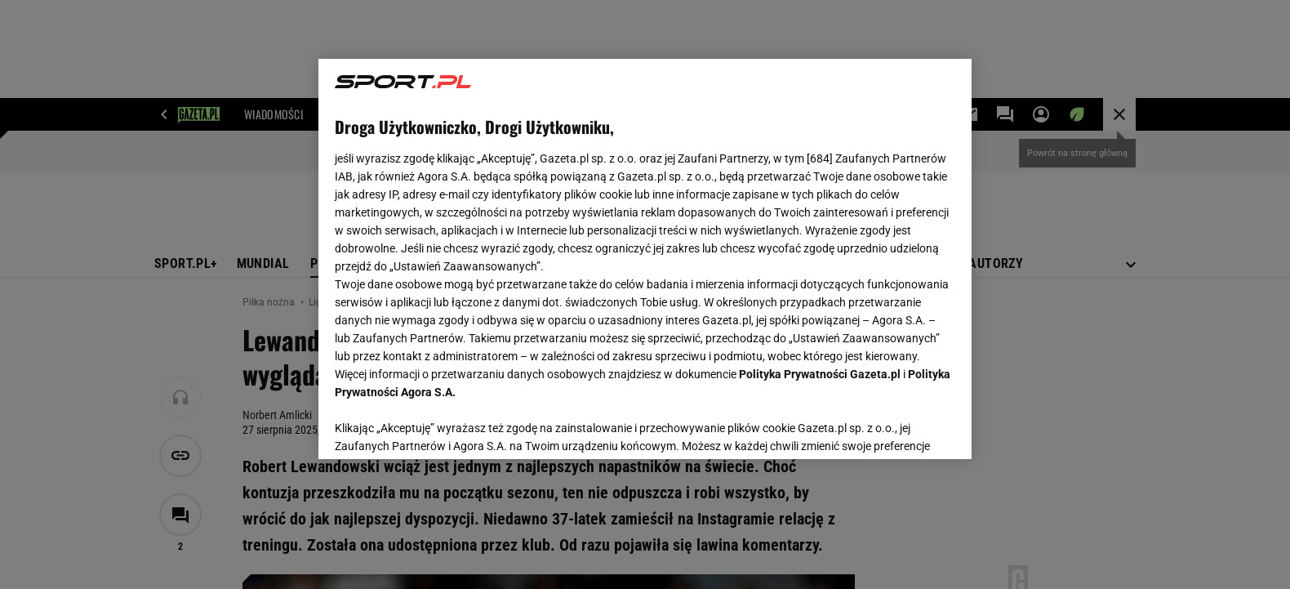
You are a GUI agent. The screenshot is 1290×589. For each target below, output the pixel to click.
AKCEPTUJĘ (900, 427)
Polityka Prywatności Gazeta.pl (820, 374)
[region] (645, 259)
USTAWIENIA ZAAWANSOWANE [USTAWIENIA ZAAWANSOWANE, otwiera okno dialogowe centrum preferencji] (441, 426)
